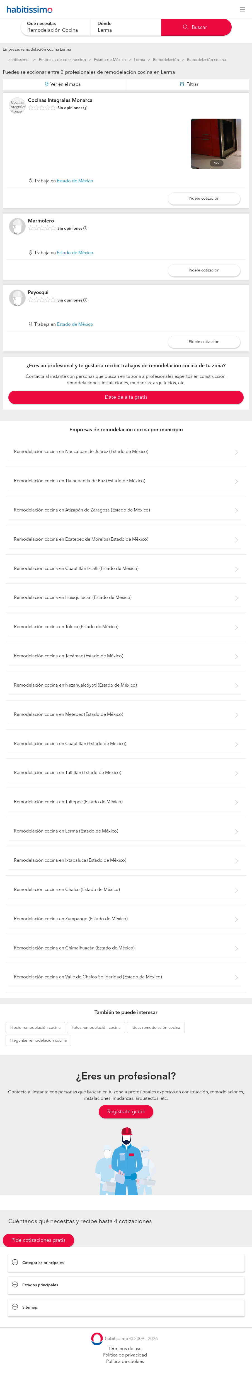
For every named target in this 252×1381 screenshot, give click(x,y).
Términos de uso (125, 1349)
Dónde (105, 24)
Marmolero (41, 221)
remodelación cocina (35, 1028)
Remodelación (166, 60)
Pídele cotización (204, 198)
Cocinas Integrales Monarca (60, 100)
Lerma (139, 60)
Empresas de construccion (62, 60)
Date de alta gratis (126, 397)
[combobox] (55, 27)
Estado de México (110, 60)
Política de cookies (125, 1362)
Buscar (195, 27)
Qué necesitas (41, 24)
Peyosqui (38, 292)
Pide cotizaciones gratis (38, 1240)
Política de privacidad (125, 1355)
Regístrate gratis (126, 1111)
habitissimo (18, 60)
